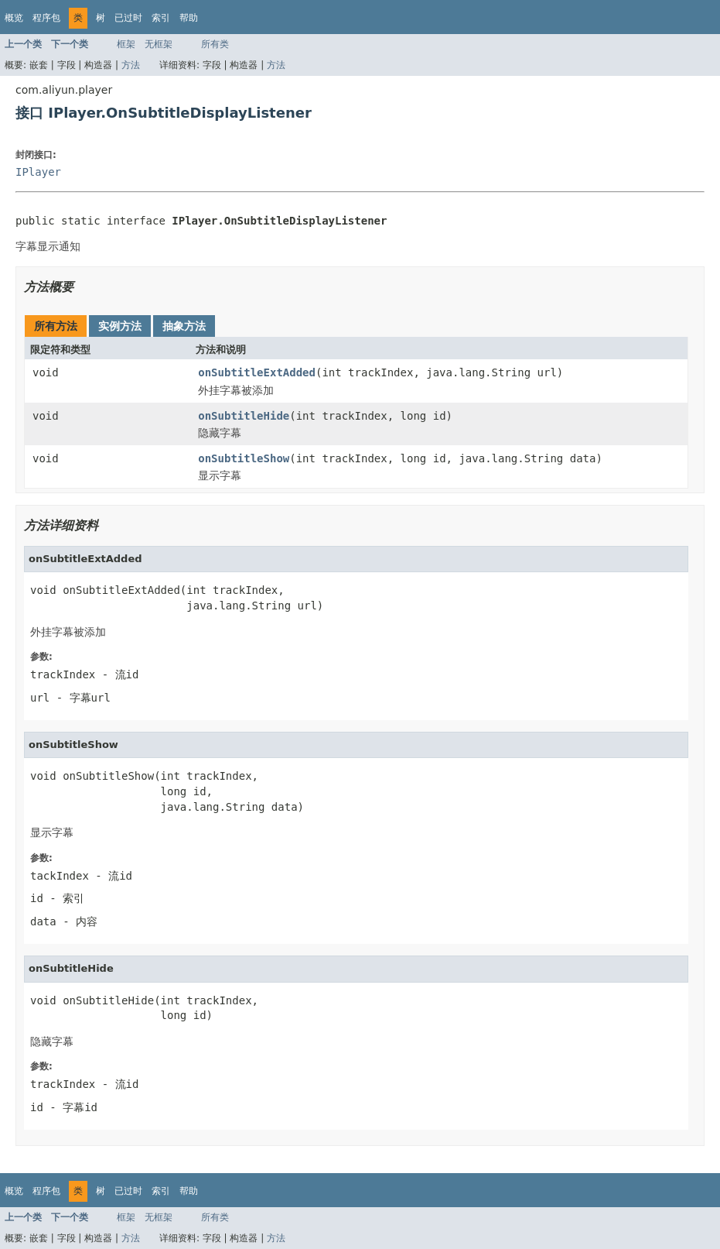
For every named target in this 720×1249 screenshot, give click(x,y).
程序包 (46, 17)
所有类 (215, 44)
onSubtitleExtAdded (257, 372)
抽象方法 (184, 326)
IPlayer (38, 172)
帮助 (188, 17)
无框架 (158, 44)
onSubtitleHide (243, 416)
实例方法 (120, 326)
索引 (161, 17)
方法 (130, 65)
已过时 (128, 17)
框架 (126, 44)
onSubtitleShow (243, 458)
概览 (14, 17)
